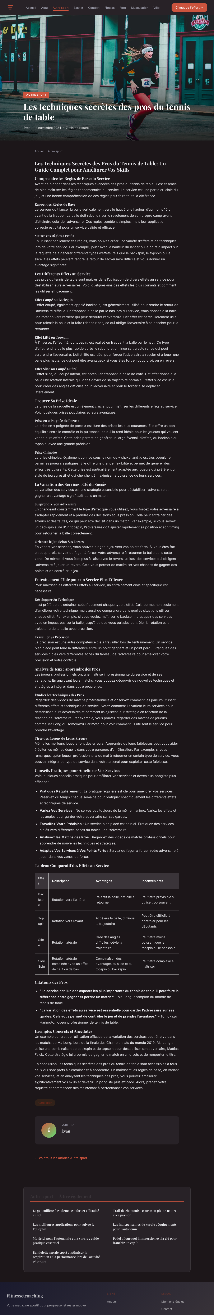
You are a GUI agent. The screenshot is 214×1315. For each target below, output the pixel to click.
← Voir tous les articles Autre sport (61, 1158)
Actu (44, 7)
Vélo (156, 7)
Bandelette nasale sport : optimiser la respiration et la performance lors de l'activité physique (66, 1256)
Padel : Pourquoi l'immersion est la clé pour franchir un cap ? (145, 1240)
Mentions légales (172, 1301)
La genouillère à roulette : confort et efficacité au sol (66, 1213)
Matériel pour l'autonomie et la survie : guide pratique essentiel (66, 1240)
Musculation (139, 7)
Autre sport (61, 7)
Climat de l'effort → (189, 7)
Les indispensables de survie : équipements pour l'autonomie (145, 1226)
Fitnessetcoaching (25, 1296)
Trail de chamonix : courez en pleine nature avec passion (145, 1213)
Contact (166, 1309)
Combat (93, 7)
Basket (78, 7)
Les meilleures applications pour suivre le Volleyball (63, 1226)
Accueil (31, 7)
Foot (123, 7)
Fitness (109, 7)
